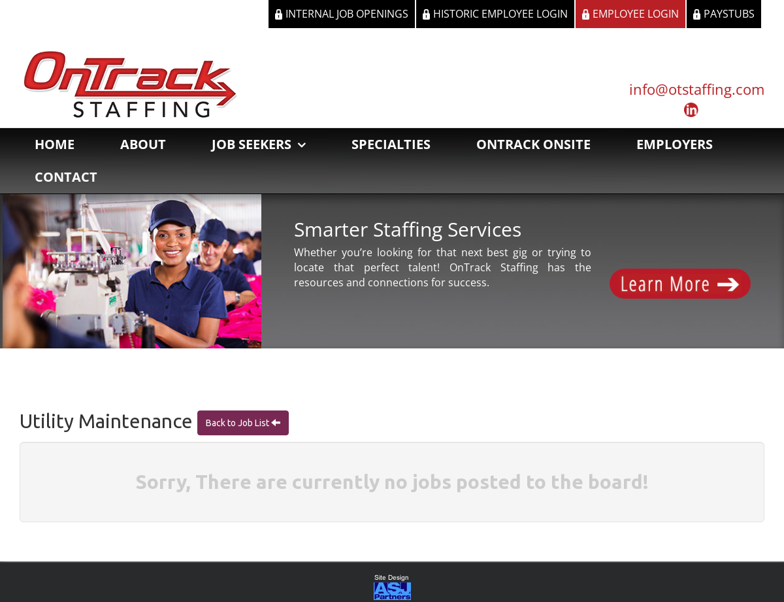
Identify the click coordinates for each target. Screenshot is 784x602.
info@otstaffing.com (696, 89)
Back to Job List (238, 423)
